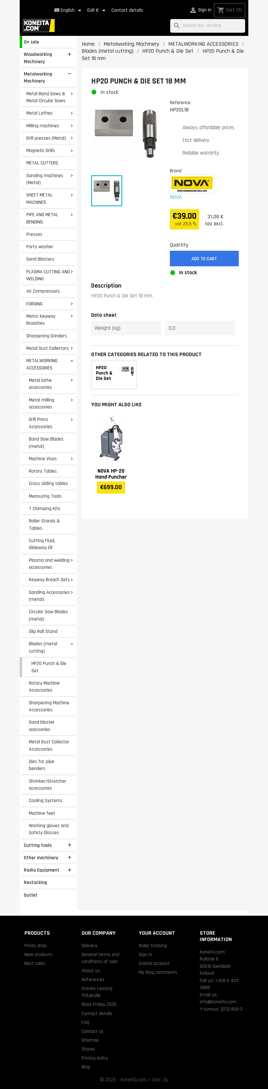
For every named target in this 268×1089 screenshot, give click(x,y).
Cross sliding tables (48, 483)
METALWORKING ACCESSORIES (41, 364)
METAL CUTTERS (42, 163)
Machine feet (42, 813)
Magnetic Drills (40, 150)
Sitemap (90, 1040)
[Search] (207, 26)
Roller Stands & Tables (44, 524)
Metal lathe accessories (40, 384)
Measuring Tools (45, 496)
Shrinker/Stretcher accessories (47, 785)
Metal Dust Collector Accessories (49, 745)
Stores (88, 1049)
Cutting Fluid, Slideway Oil (42, 544)
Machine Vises (43, 458)
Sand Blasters (40, 259)
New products (38, 954)
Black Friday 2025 (99, 1004)
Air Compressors (43, 291)
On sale (31, 42)
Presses (34, 234)
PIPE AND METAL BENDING (42, 218)
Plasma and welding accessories (49, 564)
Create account (154, 963)
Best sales (34, 963)
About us (91, 970)
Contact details (127, 10)
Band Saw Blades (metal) (46, 442)
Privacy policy (95, 1058)
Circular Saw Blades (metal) (48, 615)
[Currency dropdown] (97, 10)
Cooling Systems (46, 800)
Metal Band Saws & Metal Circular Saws (45, 97)
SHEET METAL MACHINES (39, 198)
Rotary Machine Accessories (44, 687)
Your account (157, 933)
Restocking (35, 882)
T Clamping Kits (44, 508)
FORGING (34, 304)
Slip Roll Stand (43, 631)
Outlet (30, 895)
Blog (86, 1067)
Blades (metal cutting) (43, 647)
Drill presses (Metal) (46, 138)
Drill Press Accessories (40, 423)
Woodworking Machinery (38, 58)
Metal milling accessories (41, 403)
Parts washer (39, 246)
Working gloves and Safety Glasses (49, 829)
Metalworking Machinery (38, 77)
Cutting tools (38, 845)
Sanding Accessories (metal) (49, 596)
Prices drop (35, 945)
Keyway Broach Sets (49, 579)
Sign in (145, 954)
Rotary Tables (43, 471)
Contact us (93, 1031)
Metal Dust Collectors (47, 348)
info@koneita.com (218, 1002)
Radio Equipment (41, 870)
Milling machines (42, 126)
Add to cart (204, 259)
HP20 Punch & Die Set (48, 667)
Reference (180, 102)
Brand (176, 171)
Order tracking (153, 945)
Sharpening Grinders (46, 336)
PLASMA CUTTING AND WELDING (48, 275)
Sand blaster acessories (42, 726)
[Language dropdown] (69, 10)
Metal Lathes (39, 113)
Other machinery (41, 857)
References (93, 979)
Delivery (89, 945)
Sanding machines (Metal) (44, 179)
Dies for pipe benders (41, 765)
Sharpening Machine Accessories (49, 706)
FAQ (85, 1022)
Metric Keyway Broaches (40, 320)
